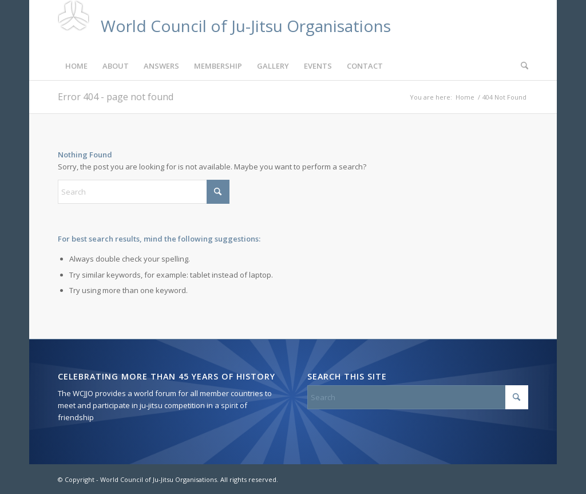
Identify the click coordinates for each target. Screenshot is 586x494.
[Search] (520, 66)
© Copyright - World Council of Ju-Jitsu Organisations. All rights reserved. (168, 479)
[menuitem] (76, 66)
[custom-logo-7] (224, 26)
